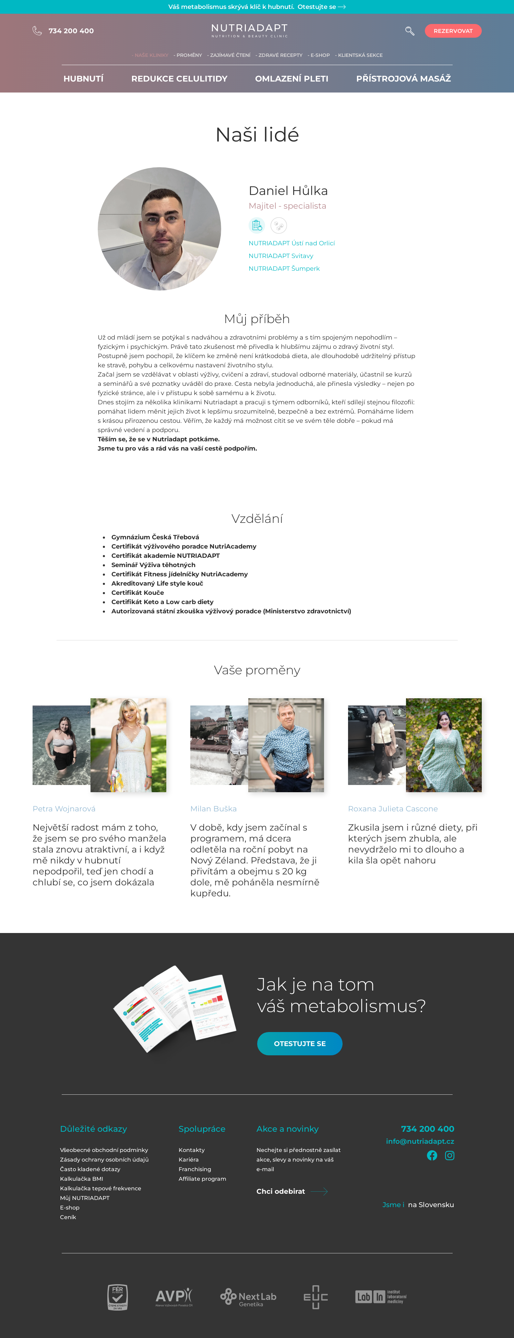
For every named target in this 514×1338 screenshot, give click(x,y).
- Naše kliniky (150, 55)
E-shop (70, 1207)
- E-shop (319, 55)
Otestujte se (321, 7)
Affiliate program (202, 1179)
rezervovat (453, 31)
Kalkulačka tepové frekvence (100, 1188)
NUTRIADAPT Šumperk (284, 268)
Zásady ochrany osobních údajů (104, 1159)
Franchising (195, 1169)
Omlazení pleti (291, 79)
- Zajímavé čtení (228, 55)
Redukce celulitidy (179, 79)
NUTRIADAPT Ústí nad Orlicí (292, 243)
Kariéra (189, 1159)
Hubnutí (83, 79)
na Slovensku (431, 1205)
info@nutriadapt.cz (420, 1141)
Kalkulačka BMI (81, 1179)
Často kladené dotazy (90, 1169)
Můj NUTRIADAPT (84, 1198)
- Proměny (188, 55)
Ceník (68, 1217)
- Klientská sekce (359, 55)
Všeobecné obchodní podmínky (104, 1150)
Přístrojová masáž (403, 79)
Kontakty (192, 1150)
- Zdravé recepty (278, 55)
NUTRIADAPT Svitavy (281, 256)
